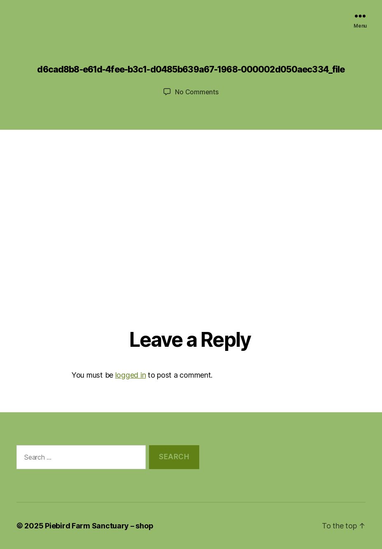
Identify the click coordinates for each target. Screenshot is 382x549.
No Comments (196, 92)
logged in (130, 375)
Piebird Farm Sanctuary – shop (99, 525)
